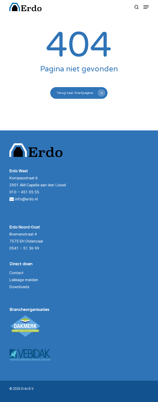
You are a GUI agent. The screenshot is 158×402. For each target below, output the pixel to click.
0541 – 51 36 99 (24, 248)
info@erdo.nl (23, 199)
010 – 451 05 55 (24, 192)
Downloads (19, 286)
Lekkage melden (23, 279)
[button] (146, 7)
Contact (16, 272)
